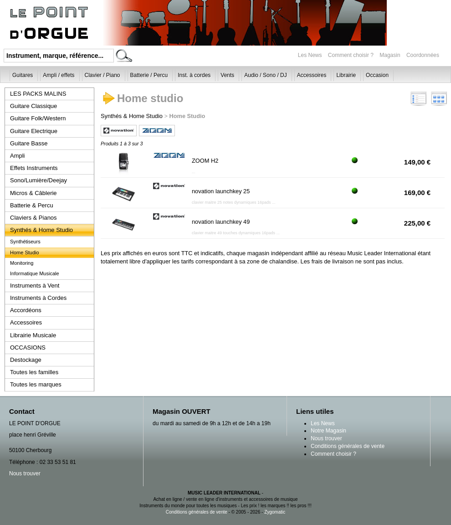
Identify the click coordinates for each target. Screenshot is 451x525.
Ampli (17, 155)
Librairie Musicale (33, 335)
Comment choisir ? (351, 55)
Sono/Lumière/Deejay (38, 180)
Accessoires (312, 75)
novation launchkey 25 (221, 191)
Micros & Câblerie (33, 193)
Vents (227, 75)
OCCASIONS (28, 347)
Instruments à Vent (34, 285)
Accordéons (25, 310)
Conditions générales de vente (347, 446)
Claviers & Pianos (33, 217)
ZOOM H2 (205, 160)
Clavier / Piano (102, 75)
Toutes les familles (34, 372)
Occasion (377, 75)
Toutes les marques (36, 384)
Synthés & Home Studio (41, 229)
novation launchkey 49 (221, 221)
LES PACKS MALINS (38, 93)
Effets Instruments (34, 168)
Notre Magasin (328, 430)
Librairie (346, 75)
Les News (310, 55)
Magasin (390, 55)
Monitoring (21, 263)
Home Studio (24, 252)
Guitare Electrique (33, 131)
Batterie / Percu (149, 75)
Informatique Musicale (34, 273)
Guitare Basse (28, 143)
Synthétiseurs (25, 241)
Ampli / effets (58, 75)
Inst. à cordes (194, 75)
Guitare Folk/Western (38, 118)
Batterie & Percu (31, 205)
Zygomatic (274, 512)
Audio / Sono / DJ (265, 75)
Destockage (25, 359)
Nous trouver (25, 473)
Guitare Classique (33, 106)
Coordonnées (422, 55)
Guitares (22, 75)
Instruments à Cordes (38, 297)
